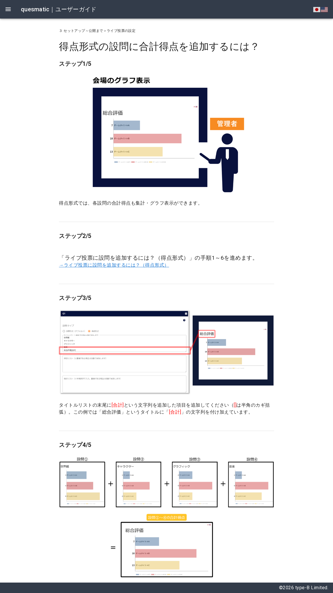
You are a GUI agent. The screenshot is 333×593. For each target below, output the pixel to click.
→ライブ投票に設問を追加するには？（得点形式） (114, 265)
